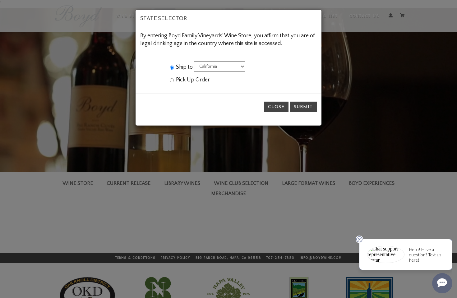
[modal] (228, 149)
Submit (303, 106)
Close (276, 106)
